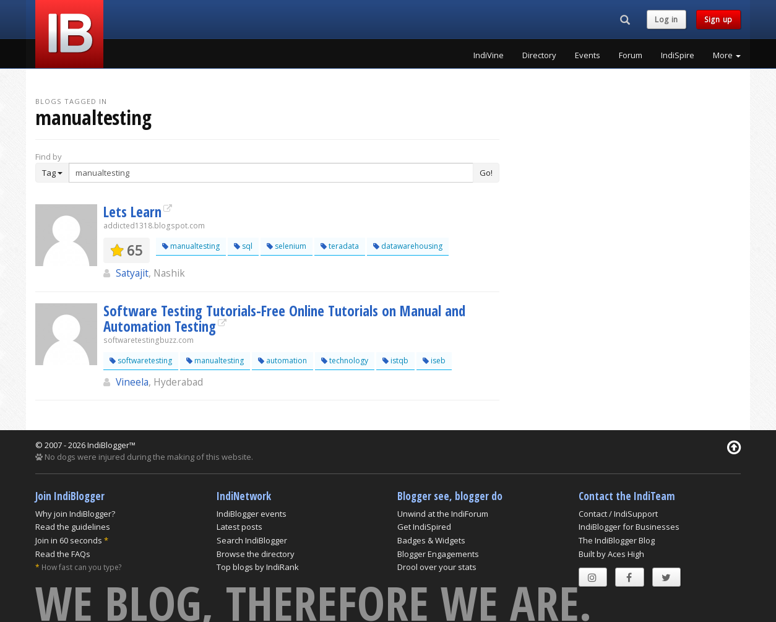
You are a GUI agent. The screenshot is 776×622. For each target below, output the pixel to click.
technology (344, 360)
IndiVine (488, 55)
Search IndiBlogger (252, 540)
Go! (486, 172)
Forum (630, 55)
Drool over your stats (436, 566)
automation (282, 360)
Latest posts (239, 526)
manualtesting (191, 246)
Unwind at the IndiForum (442, 513)
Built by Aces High (611, 553)
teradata (340, 246)
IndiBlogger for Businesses (629, 526)
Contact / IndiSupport (618, 513)
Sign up (718, 19)
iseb (434, 360)
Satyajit (132, 273)
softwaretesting (141, 360)
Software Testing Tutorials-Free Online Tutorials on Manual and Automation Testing (284, 318)
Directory (539, 55)
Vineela (132, 382)
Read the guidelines (72, 526)
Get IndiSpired (424, 526)
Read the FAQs (62, 553)
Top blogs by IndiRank (258, 566)
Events (587, 55)
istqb (395, 360)
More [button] (727, 55)
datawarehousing (407, 246)
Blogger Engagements (438, 553)
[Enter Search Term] (271, 173)
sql (243, 246)
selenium (286, 246)
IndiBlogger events (252, 513)
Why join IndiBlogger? (75, 513)
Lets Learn (132, 212)
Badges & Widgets (431, 540)
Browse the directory (256, 553)
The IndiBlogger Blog (617, 540)
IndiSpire (677, 55)
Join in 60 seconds (68, 540)
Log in (666, 19)
